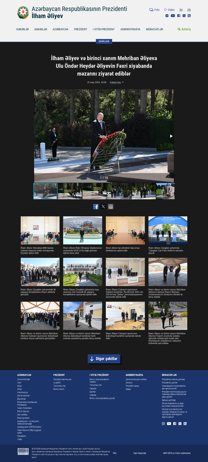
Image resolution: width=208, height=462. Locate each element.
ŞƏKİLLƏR (104, 41)
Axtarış (186, 29)
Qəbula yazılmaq (169, 400)
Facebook (178, 15)
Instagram (167, 15)
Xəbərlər (93, 388)
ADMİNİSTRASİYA (130, 29)
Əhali (19, 389)
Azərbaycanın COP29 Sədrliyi (29, 427)
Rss (189, 15)
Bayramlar (21, 399)
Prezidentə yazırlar (169, 382)
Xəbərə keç (115, 82)
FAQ (114, 453)
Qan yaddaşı (22, 414)
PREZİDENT (80, 29)
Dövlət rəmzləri (23, 395)
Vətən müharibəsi (24, 408)
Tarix (19, 382)
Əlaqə (128, 389)
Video (171, 9)
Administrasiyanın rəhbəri (136, 379)
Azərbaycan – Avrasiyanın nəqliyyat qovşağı (28, 422)
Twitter (184, 15)
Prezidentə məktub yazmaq (173, 379)
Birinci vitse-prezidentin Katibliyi (99, 380)
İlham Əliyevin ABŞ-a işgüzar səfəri (29, 431)
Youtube (173, 15)
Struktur (129, 382)
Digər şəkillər (106, 358)
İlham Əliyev (47, 16)
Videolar (93, 395)
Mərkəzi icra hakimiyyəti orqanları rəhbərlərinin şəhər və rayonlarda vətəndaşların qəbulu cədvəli (174, 413)
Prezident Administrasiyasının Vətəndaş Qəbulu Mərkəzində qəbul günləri (174, 394)
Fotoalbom (21, 436)
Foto (156, 9)
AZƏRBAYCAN (60, 29)
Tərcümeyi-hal (59, 386)
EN (189, 9)
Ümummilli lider (23, 379)
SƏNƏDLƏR (40, 29)
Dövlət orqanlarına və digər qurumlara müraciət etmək (173, 404)
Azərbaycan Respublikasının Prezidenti (79, 9)
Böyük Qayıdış (23, 411)
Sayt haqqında (139, 453)
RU (181, 9)
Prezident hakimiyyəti (62, 379)
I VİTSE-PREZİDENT (104, 29)
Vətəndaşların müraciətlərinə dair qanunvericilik (173, 387)
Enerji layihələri (23, 418)
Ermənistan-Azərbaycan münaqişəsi (27, 403)
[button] (171, 136)
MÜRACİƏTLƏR (154, 29)
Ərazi (19, 386)
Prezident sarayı (132, 386)
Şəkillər (93, 391)
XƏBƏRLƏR (22, 29)
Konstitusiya (22, 392)
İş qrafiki (57, 382)
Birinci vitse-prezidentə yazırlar (102, 398)
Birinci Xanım (58, 389)
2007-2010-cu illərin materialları (177, 453)
